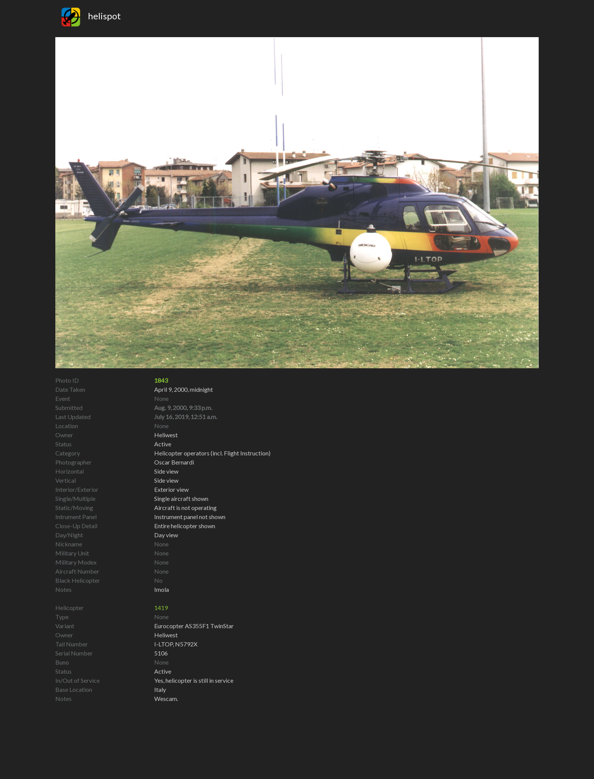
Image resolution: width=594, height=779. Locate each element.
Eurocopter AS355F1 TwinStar (194, 625)
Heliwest (166, 634)
